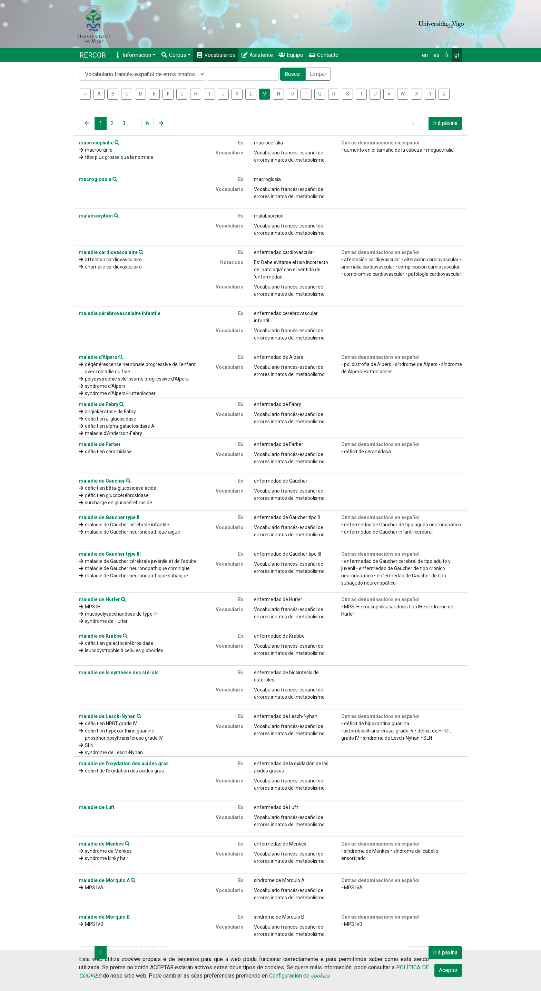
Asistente (257, 55)
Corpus (173, 55)
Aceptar (448, 970)
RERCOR (92, 55)
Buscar (293, 74)
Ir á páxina (445, 123)
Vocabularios (216, 55)
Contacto (323, 55)
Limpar (318, 74)
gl (456, 55)
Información (132, 55)
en (425, 55)
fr (447, 55)
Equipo (290, 55)
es (436, 55)
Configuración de (299, 975)
